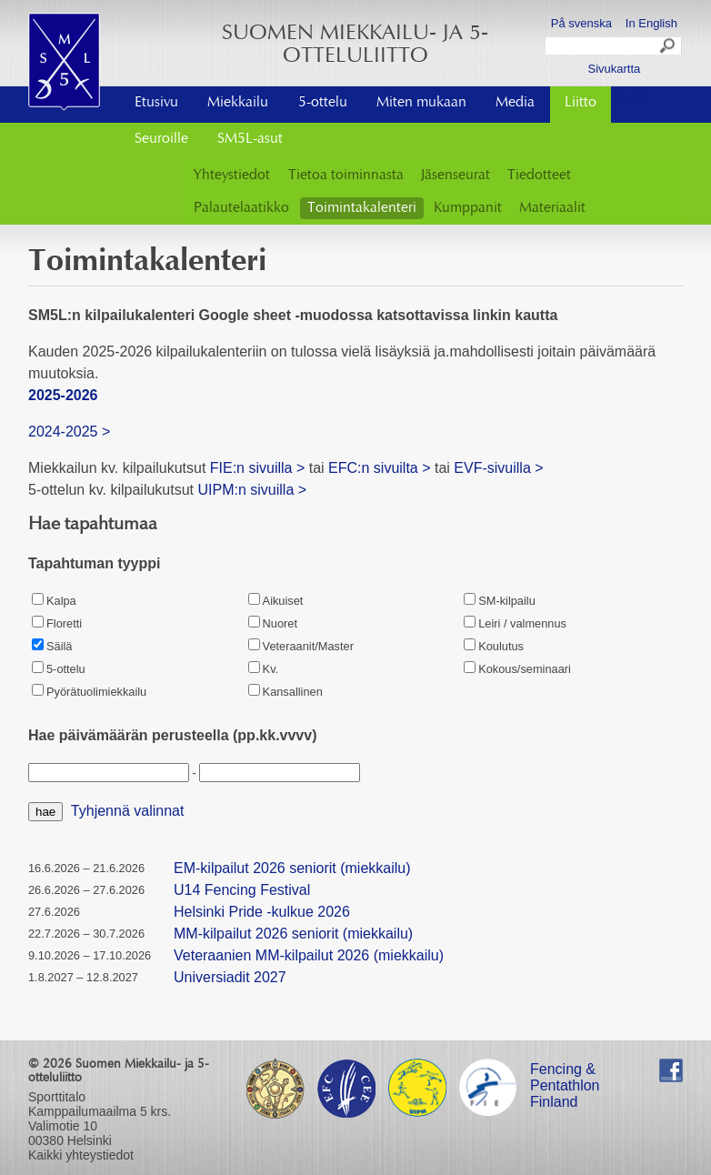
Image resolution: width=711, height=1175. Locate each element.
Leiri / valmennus (515, 623)
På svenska (581, 23)
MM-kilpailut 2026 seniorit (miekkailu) (293, 933)
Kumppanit (468, 208)
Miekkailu (237, 102)
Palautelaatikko (241, 208)
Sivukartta (613, 68)
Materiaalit (552, 208)
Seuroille (161, 139)
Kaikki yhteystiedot (81, 1155)
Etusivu (156, 102)
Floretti (57, 623)
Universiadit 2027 (230, 977)
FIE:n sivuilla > (257, 468)
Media (515, 102)
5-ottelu (322, 102)
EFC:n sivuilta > (379, 468)
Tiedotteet (539, 175)
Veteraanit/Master (301, 646)
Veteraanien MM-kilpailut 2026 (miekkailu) (309, 955)
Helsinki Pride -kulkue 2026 (262, 911)
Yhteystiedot (232, 175)
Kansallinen (285, 691)
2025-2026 (63, 395)
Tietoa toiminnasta (346, 175)
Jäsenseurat (455, 175)
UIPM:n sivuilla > (253, 489)
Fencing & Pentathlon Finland (565, 1071)
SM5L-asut (250, 139)
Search (668, 48)
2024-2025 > (69, 431)
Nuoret (272, 623)
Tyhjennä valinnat (128, 810)
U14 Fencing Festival (242, 890)
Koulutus (494, 646)
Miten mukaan (421, 102)
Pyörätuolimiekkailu (89, 691)
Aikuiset (276, 601)
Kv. (263, 669)
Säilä (52, 646)
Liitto (580, 102)
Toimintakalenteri (361, 208)
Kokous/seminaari (517, 669)
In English (651, 23)
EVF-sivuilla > (498, 468)
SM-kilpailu (500, 601)
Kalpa (54, 601)
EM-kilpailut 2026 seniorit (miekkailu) (292, 868)
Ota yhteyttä (614, 97)
